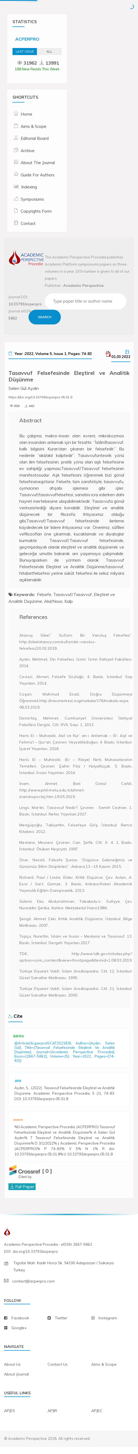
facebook (20, 1325)
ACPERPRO (27, 39)
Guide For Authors (38, 174)
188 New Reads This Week (37, 69)
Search (45, 317)
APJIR (52, 1418)
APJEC (96, 1418)
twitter (61, 1325)
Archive (27, 150)
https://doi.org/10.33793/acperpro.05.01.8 (40, 397)
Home (26, 114)
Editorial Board (35, 138)
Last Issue (25, 51)
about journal (16, 1381)
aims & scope (104, 1371)
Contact (28, 223)
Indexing (29, 186)
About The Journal (38, 162)
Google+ (19, 1335)
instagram (108, 1325)
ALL (49, 51)
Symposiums (32, 199)
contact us (58, 1371)
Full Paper (24, 1193)
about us (12, 1371)
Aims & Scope (33, 126)
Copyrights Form (36, 211)
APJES (9, 1418)
